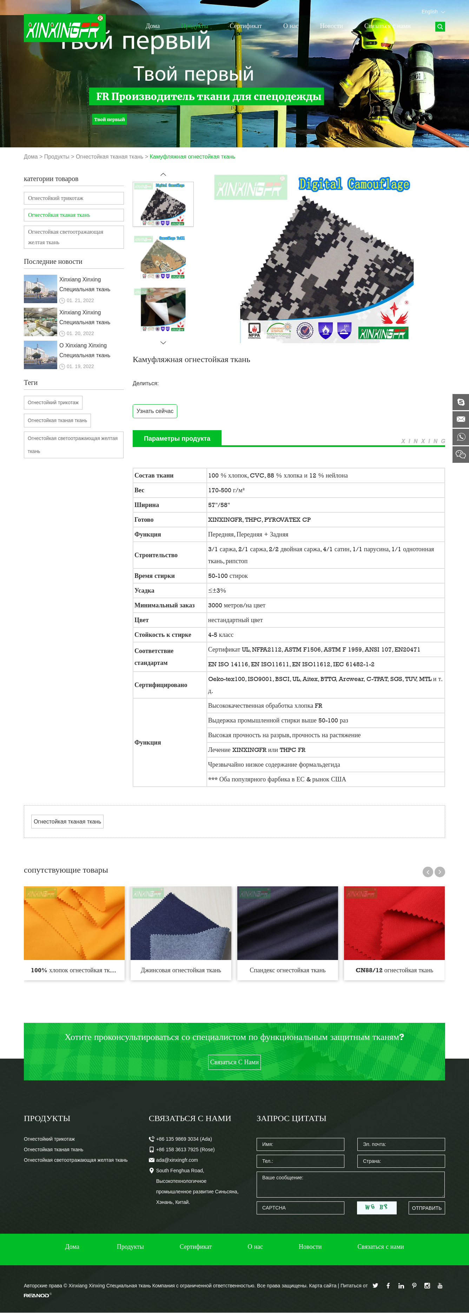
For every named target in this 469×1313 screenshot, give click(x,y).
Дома (153, 25)
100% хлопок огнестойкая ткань (75, 970)
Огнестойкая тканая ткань (110, 157)
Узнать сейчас (155, 411)
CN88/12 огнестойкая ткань (394, 970)
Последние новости (53, 261)
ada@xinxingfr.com (177, 1160)
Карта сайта (322, 1286)
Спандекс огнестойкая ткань (287, 970)
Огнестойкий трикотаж (55, 198)
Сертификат (246, 25)
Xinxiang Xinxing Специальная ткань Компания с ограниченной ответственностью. (84, 285)
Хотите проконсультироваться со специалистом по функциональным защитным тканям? (234, 1037)
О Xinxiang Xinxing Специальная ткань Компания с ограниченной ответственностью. (84, 351)
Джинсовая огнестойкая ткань (181, 970)
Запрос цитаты (291, 1118)
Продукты (194, 25)
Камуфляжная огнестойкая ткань (193, 157)
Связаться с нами (387, 25)
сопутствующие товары (66, 869)
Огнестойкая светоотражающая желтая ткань (65, 237)
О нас (291, 25)
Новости (331, 25)
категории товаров (51, 178)
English (433, 11)
